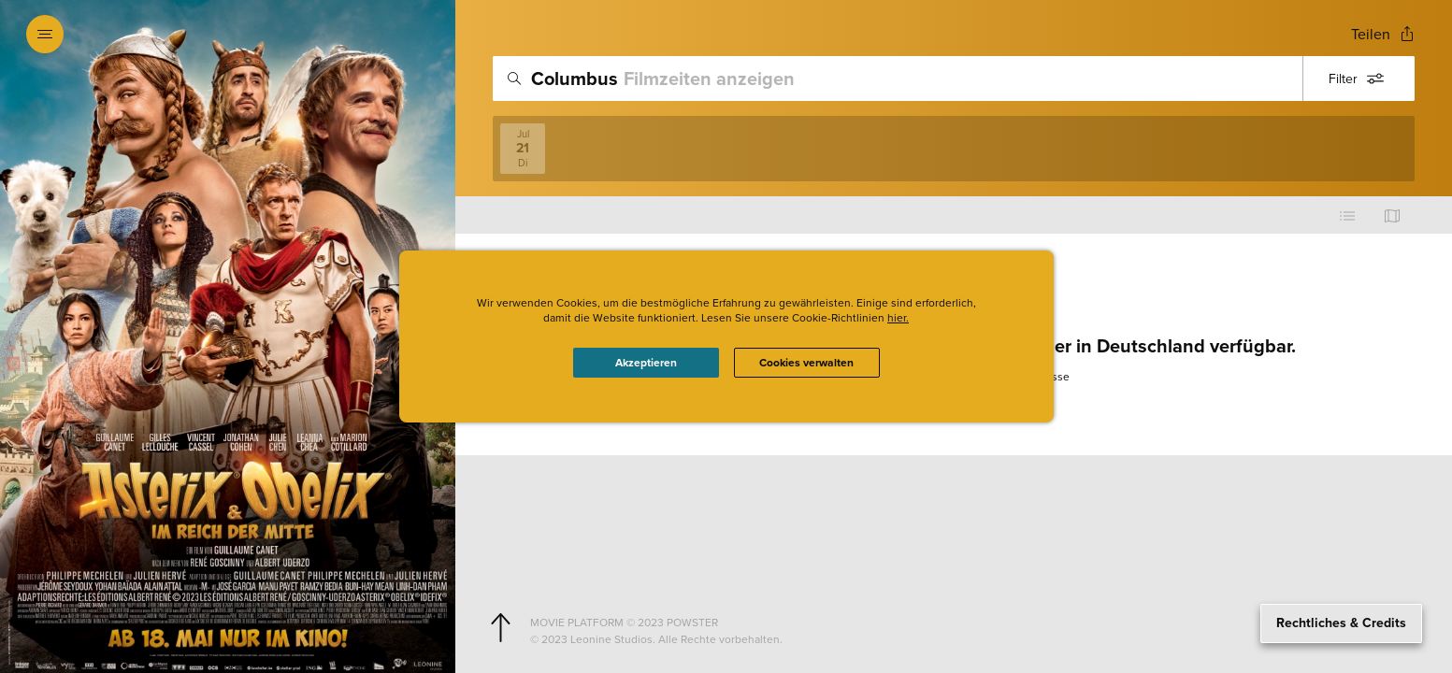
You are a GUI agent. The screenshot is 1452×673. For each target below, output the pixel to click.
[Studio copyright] (968, 639)
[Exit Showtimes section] (455, 32)
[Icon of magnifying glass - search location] (514, 78)
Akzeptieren (646, 362)
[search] (954, 78)
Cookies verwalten (806, 362)
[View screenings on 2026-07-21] (522, 148)
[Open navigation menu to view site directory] (44, 33)
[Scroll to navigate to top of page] (500, 628)
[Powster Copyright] (968, 622)
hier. (898, 317)
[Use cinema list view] (1347, 215)
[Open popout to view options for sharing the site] (1383, 34)
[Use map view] (1392, 215)
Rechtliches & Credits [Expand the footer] (1341, 623)
